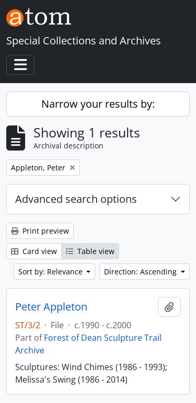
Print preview (40, 231)
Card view (34, 251)
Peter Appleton (51, 307)
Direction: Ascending (141, 272)
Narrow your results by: (98, 104)
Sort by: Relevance (51, 272)
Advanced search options (76, 199)
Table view (90, 251)
